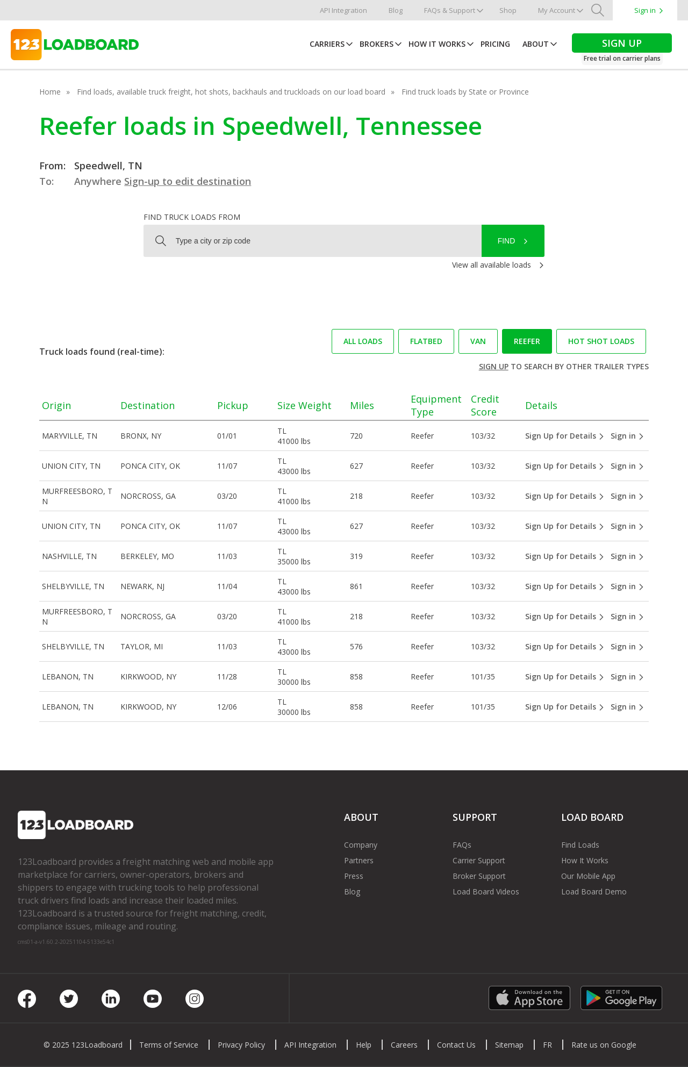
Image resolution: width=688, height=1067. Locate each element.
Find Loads (580, 845)
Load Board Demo (594, 891)
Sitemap (509, 1045)
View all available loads (491, 265)
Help (363, 1045)
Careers (404, 1045)
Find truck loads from (192, 217)
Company (360, 845)
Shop (508, 10)
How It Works (436, 44)
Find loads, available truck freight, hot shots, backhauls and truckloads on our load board (231, 92)
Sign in (645, 10)
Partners (359, 860)
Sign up (493, 366)
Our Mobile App (588, 876)
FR (547, 1045)
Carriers (327, 44)
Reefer (527, 341)
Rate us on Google (603, 1045)
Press (353, 876)
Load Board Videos (486, 891)
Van (478, 341)
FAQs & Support (449, 10)
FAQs (462, 845)
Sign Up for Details (565, 436)
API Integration (343, 10)
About (535, 44)
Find (506, 241)
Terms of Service (168, 1045)
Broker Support (479, 876)
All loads (362, 341)
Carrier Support (479, 860)
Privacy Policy (241, 1045)
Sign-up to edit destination (187, 181)
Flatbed (426, 341)
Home (50, 92)
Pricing (495, 44)
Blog (396, 10)
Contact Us (456, 1045)
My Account (556, 10)
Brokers (376, 44)
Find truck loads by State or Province (465, 92)
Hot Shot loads (601, 341)
